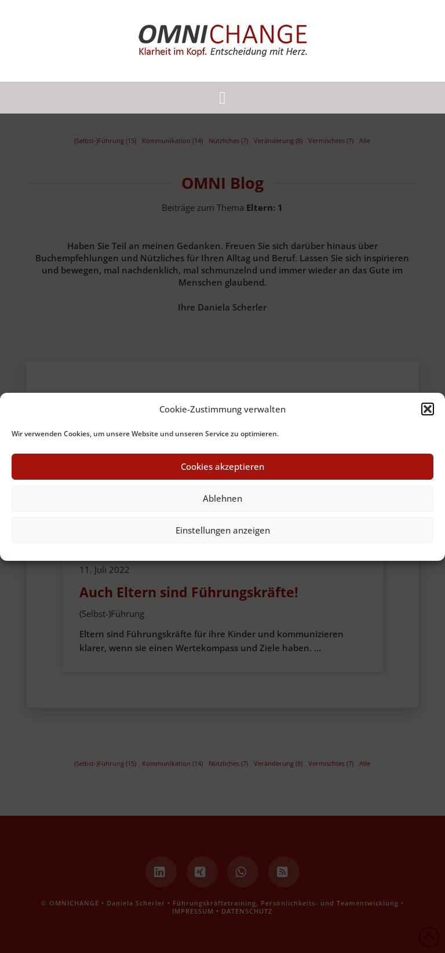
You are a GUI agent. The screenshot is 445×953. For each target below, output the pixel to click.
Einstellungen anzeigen (223, 530)
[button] (427, 409)
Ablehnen (222, 498)
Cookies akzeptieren (222, 466)
